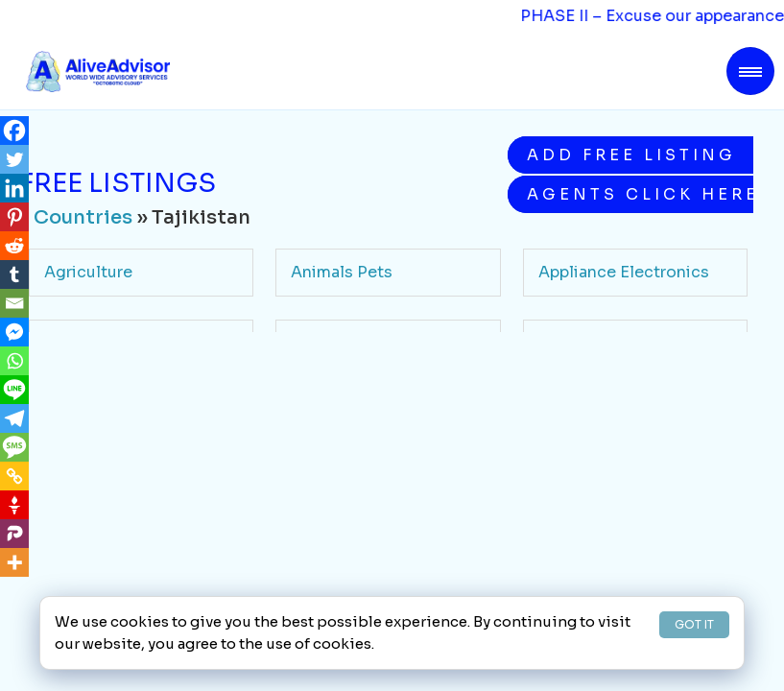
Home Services (350, 554)
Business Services (114, 413)
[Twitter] (14, 159)
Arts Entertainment (118, 343)
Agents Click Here (640, 194)
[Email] (14, 303)
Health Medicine (108, 554)
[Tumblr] (14, 274)
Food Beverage (596, 483)
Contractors (585, 413)
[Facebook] (14, 130)
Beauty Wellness (602, 343)
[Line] (14, 389)
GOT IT (694, 624)
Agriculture (88, 272)
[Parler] (14, 533)
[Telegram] (14, 418)
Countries (83, 217)
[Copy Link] (14, 476)
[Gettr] (14, 504)
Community (336, 413)
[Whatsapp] (14, 360)
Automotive (337, 343)
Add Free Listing (631, 155)
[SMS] (14, 447)
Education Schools (118, 483)
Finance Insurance (361, 483)
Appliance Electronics (623, 272)
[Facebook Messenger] (14, 332)
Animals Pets (341, 272)
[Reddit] (14, 245)
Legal (559, 554)
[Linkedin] (14, 188)
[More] (14, 562)
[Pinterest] (14, 217)
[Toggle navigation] (750, 71)
